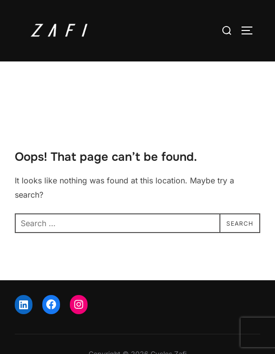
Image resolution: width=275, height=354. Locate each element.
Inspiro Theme (115, 330)
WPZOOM (166, 330)
